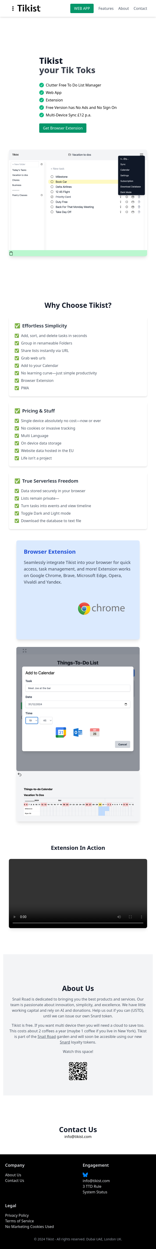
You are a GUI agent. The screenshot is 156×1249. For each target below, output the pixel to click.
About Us (13, 1174)
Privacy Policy (17, 1215)
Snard (65, 1042)
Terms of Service (19, 1221)
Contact (140, 8)
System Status (95, 1192)
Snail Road (47, 1036)
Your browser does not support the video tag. (78, 893)
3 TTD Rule (92, 1186)
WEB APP (82, 8)
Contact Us (14, 1180)
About (123, 8)
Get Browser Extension (63, 128)
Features (105, 8)
